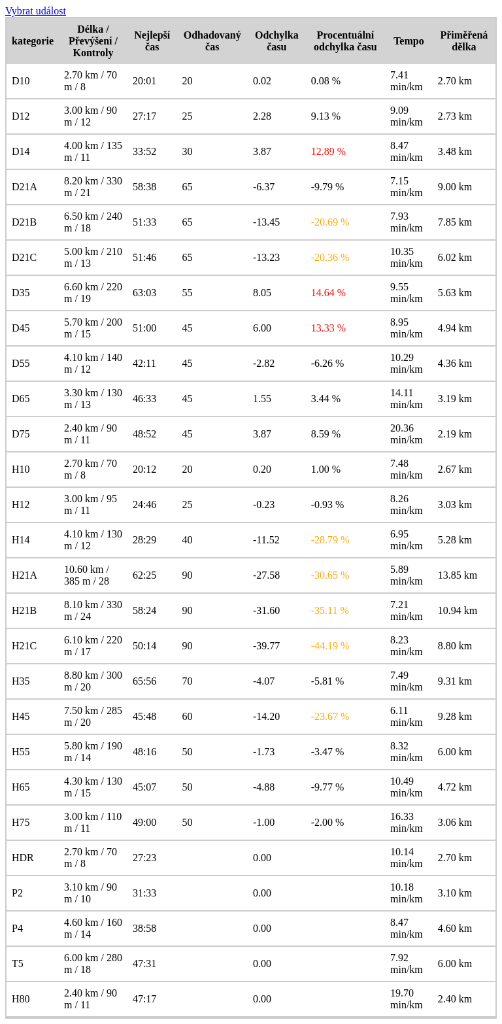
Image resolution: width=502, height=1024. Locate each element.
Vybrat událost (35, 10)
